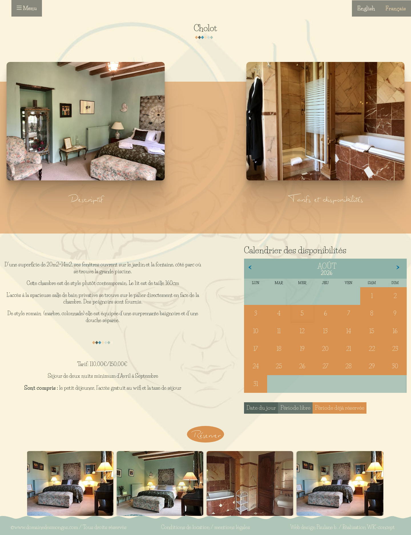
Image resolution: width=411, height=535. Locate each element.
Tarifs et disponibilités (325, 198)
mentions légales (232, 527)
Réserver (205, 434)
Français (395, 8)
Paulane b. (327, 527)
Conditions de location (185, 527)
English (366, 8)
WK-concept (381, 527)
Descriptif (85, 198)
